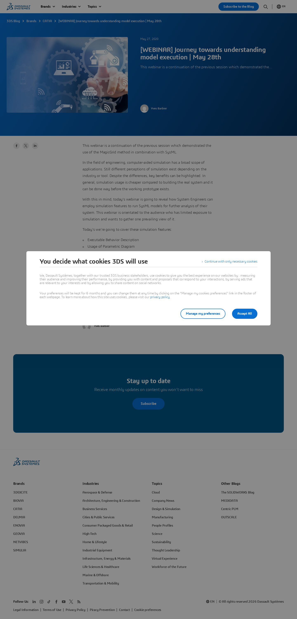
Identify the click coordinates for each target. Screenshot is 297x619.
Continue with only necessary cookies (231, 261)
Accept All (244, 313)
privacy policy (160, 297)
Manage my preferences (203, 313)
